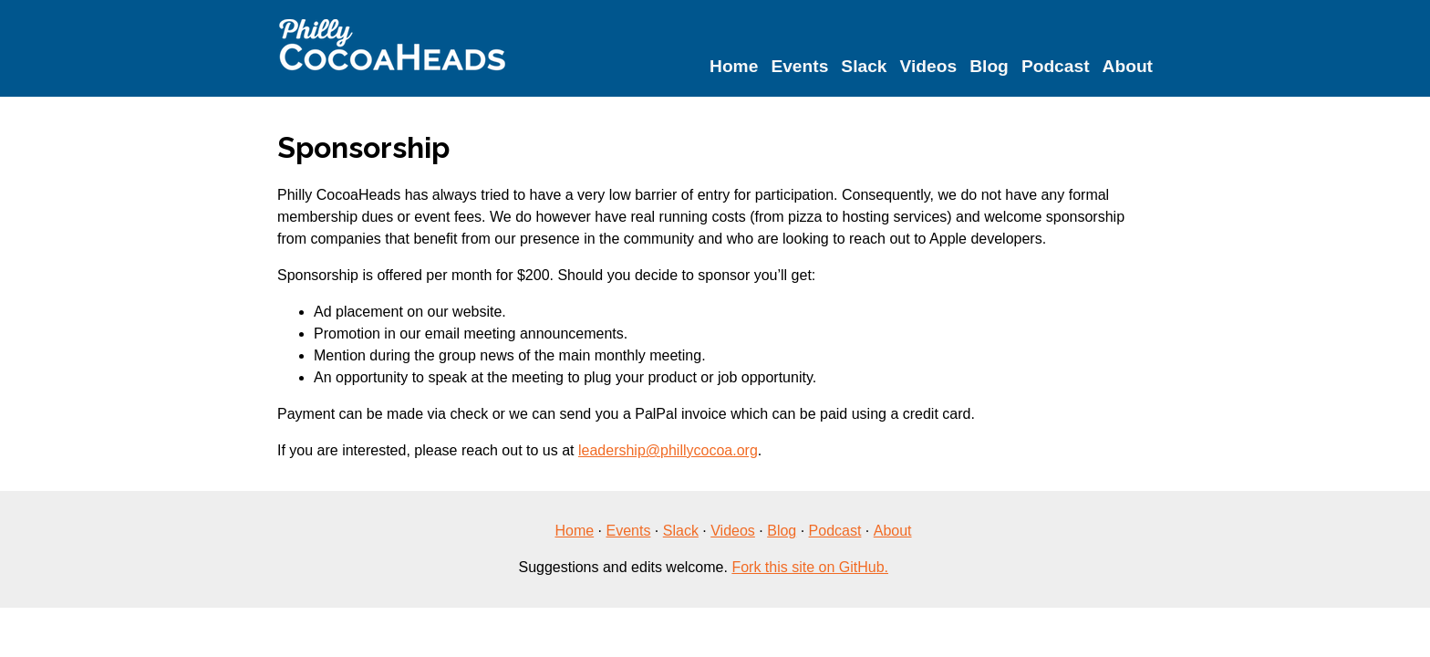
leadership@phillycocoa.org (668, 450)
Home (734, 66)
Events (799, 66)
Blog (989, 66)
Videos (929, 66)
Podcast (1055, 66)
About (1128, 66)
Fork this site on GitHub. (809, 567)
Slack (863, 66)
